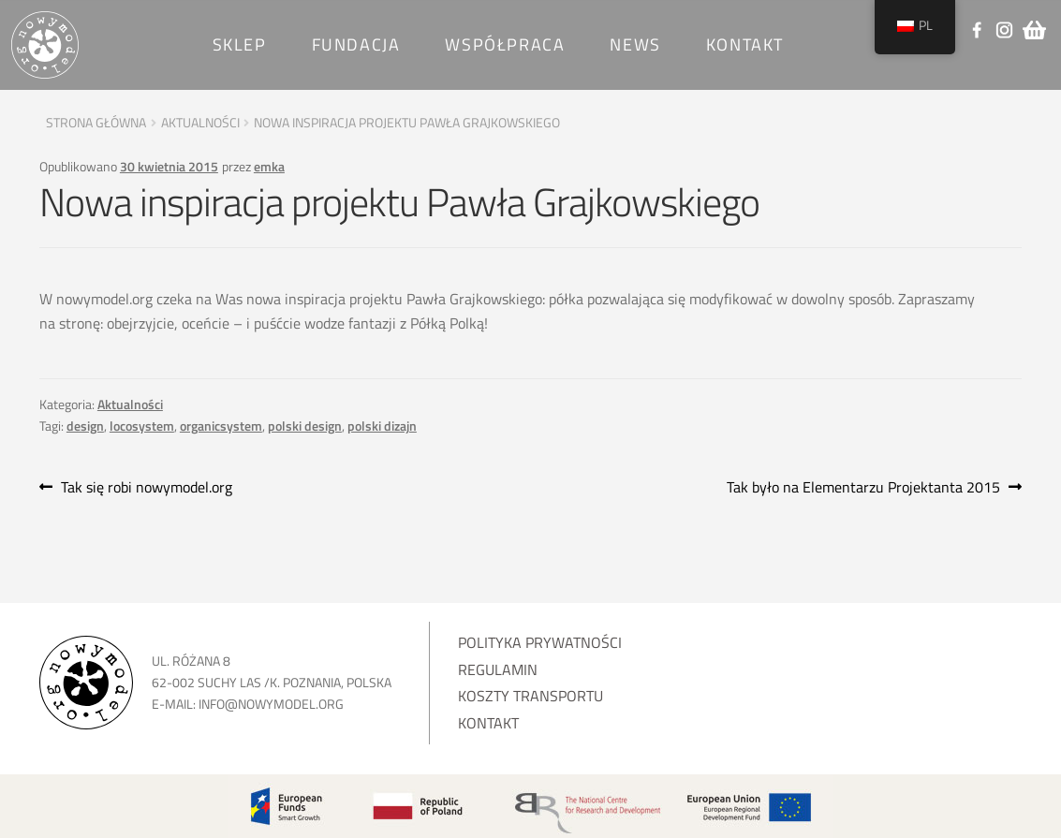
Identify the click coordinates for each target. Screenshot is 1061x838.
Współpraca (505, 44)
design (85, 425)
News (635, 44)
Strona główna (96, 122)
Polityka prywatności (540, 642)
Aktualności (200, 122)
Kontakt (745, 44)
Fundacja (356, 44)
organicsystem (221, 425)
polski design (305, 425)
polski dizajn (382, 425)
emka (269, 166)
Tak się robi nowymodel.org (146, 488)
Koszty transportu (530, 695)
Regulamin (498, 669)
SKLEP (240, 44)
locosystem (142, 425)
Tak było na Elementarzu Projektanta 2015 (863, 488)
